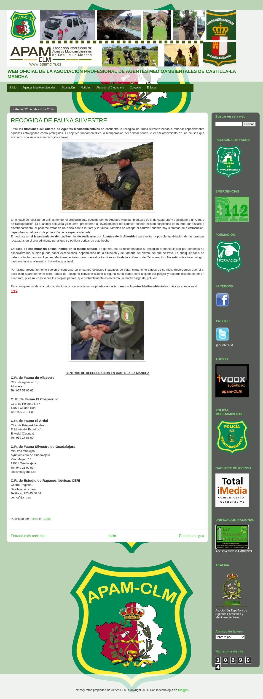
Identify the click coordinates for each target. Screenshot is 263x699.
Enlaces (152, 87)
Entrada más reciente (28, 536)
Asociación (68, 87)
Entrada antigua (191, 536)
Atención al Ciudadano (110, 87)
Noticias (86, 87)
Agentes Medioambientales (39, 87)
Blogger (183, 690)
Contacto (135, 87)
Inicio (13, 87)
